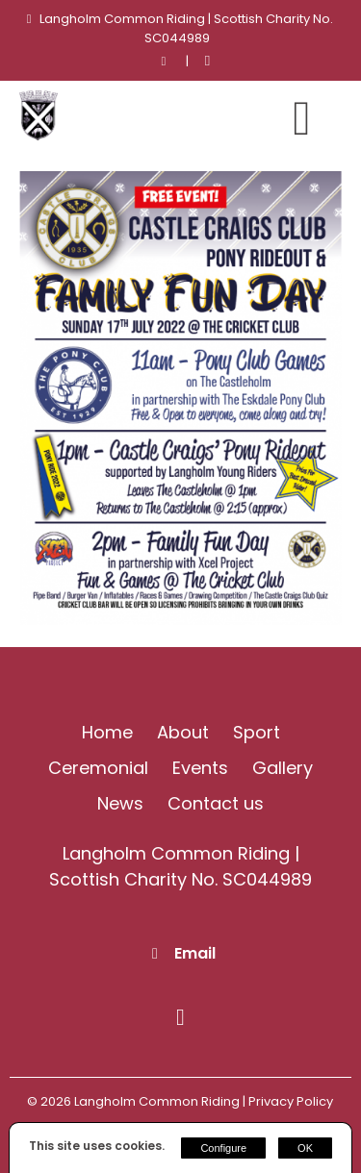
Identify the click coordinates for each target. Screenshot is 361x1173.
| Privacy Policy (288, 1101)
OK (305, 1148)
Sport (256, 732)
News (120, 803)
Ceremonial (98, 768)
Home (107, 732)
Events (200, 768)
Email (195, 953)
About (183, 732)
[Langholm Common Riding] (38, 135)
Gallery (282, 768)
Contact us (216, 803)
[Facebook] (207, 61)
